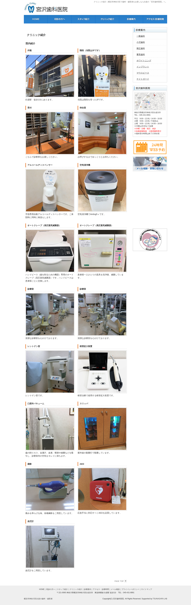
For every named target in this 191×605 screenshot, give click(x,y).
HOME (41, 589)
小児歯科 (141, 42)
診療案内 (87, 589)
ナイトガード (143, 79)
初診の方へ (50, 589)
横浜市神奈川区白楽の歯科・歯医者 (38, 599)
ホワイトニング (144, 60)
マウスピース (143, 73)
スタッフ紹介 (62, 589)
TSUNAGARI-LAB (160, 599)
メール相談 (115, 589)
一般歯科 (141, 36)
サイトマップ (146, 589)
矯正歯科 (141, 48)
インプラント (143, 67)
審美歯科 (141, 54)
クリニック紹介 (76, 589)
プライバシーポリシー (130, 589)
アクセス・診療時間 (101, 589)
